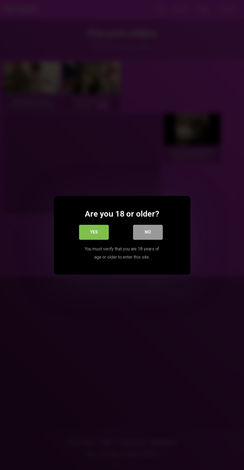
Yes (94, 232)
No (148, 232)
